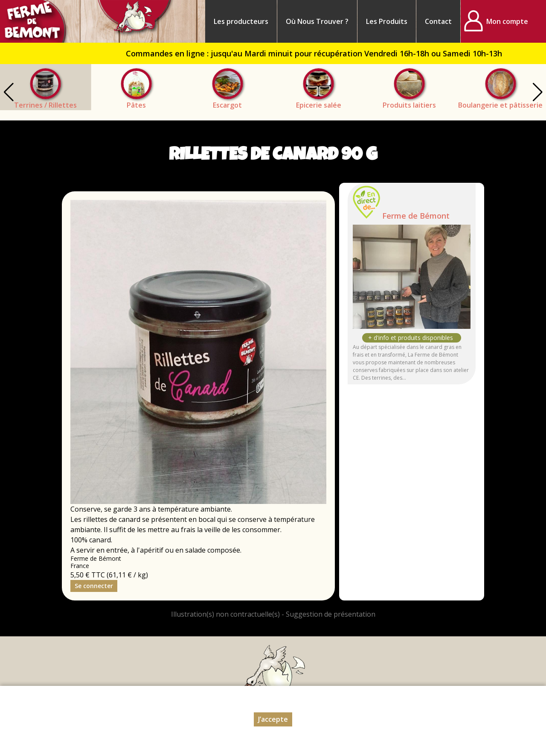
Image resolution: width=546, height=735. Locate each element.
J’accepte (273, 719)
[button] (537, 92)
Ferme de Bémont (416, 216)
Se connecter (94, 586)
